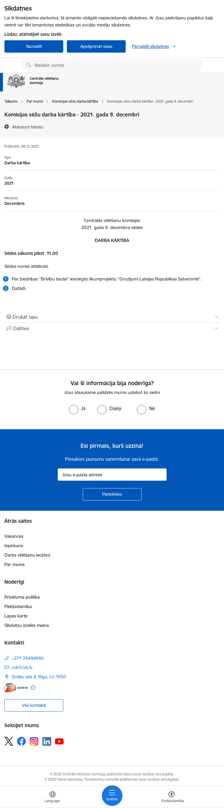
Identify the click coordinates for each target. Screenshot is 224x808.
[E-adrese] (16, 687)
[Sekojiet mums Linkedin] (46, 741)
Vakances (13, 536)
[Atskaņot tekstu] (27, 126)
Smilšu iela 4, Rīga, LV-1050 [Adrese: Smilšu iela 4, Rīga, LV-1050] (39, 677)
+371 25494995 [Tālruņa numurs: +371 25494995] (28, 658)
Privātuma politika (22, 597)
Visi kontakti (34, 705)
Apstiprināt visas (96, 46)
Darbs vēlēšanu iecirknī (27, 555)
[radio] (77, 408)
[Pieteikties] (112, 494)
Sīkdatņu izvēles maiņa (26, 625)
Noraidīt (34, 46)
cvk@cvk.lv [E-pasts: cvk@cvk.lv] (22, 667)
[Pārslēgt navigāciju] (112, 795)
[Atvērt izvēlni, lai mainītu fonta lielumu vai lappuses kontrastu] (171, 797)
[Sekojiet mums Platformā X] (8, 741)
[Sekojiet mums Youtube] (59, 740)
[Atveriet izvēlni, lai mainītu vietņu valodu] (52, 797)
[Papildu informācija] (33, 687)
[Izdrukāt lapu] (112, 317)
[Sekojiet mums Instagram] (34, 741)
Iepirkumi (13, 545)
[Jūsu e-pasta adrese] (112, 474)
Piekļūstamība (18, 606)
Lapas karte (16, 616)
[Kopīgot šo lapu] (112, 328)
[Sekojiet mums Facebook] (21, 741)
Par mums (14, 564)
